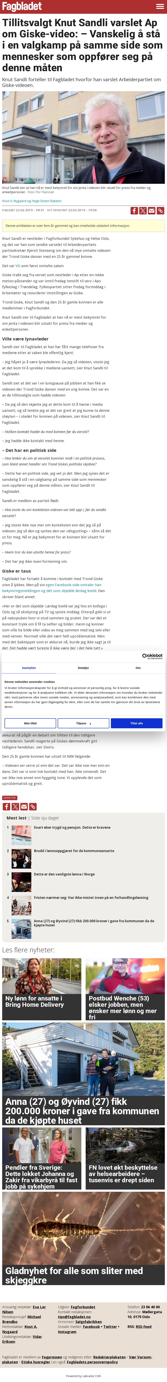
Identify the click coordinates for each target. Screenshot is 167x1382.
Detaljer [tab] (83, 667)
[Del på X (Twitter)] (143, 210)
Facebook (91, 1326)
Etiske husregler (35, 1362)
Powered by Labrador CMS (83, 1376)
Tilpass (83, 723)
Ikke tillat (30, 723)
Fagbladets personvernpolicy (92, 1362)
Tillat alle (136, 723)
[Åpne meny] (160, 7)
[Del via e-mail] (151, 210)
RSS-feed (143, 1326)
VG (18, 265)
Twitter (110, 1326)
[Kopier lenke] (160, 210)
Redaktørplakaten (109, 1357)
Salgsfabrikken (88, 1321)
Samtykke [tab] (29, 667)
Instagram (67, 1331)
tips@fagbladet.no (74, 1316)
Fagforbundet (83, 1307)
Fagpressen (52, 1357)
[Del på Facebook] (134, 210)
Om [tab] (138, 667)
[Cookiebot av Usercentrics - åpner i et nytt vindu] (145, 656)
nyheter (10, 798)
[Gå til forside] (22, 7)
